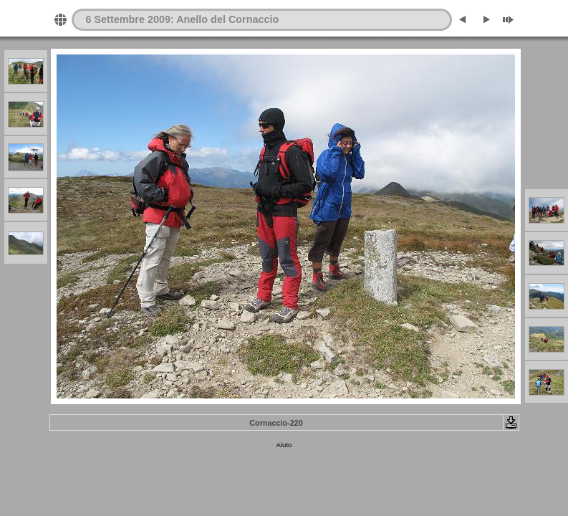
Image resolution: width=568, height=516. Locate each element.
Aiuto (284, 445)
